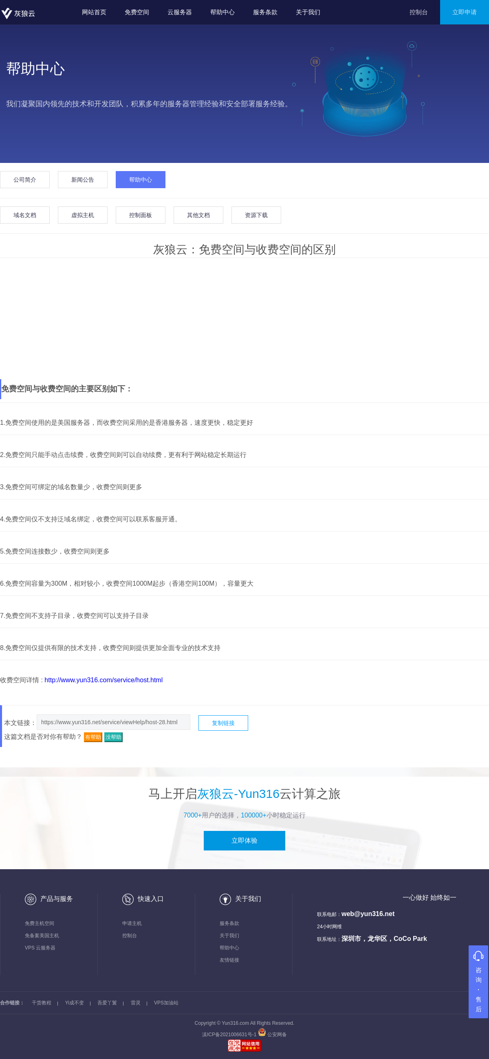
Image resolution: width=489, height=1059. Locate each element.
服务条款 (265, 12)
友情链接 (229, 960)
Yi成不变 (74, 1003)
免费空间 (137, 12)
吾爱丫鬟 (107, 1003)
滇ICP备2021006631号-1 (230, 1034)
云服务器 (179, 12)
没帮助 (113, 737)
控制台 (419, 12)
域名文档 (24, 215)
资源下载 (256, 215)
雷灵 (136, 1003)
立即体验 (244, 840)
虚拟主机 (82, 215)
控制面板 (140, 215)
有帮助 (93, 737)
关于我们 (308, 12)
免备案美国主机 (42, 935)
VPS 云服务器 (40, 948)
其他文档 (198, 215)
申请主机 (132, 923)
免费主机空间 (39, 923)
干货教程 (41, 1003)
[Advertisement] (244, 319)
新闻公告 (82, 179)
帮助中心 (222, 12)
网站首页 (94, 12)
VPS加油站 (166, 1003)
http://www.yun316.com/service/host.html (103, 680)
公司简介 (24, 179)
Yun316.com (235, 1023)
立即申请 (464, 12)
